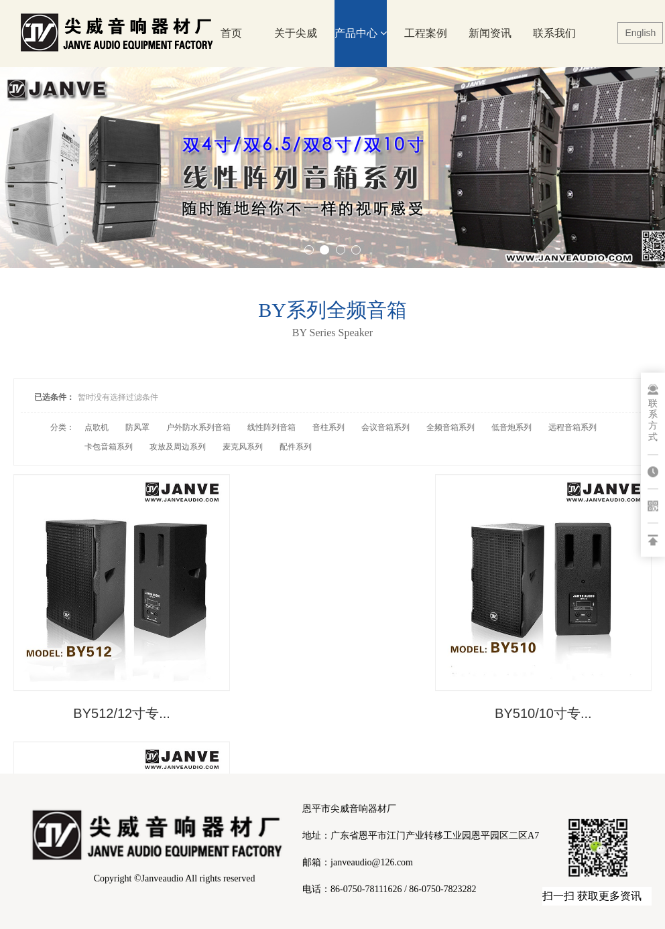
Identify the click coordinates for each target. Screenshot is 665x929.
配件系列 (296, 446)
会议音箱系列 (385, 427)
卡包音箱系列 (108, 446)
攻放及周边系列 (177, 446)
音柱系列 (328, 427)
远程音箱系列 (572, 427)
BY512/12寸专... (117, 705)
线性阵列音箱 (271, 427)
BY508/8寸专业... (547, 705)
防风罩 (137, 427)
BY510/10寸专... (332, 705)
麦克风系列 (243, 446)
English (640, 32)
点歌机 (96, 427)
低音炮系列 (511, 427)
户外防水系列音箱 (198, 427)
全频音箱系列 (450, 427)
